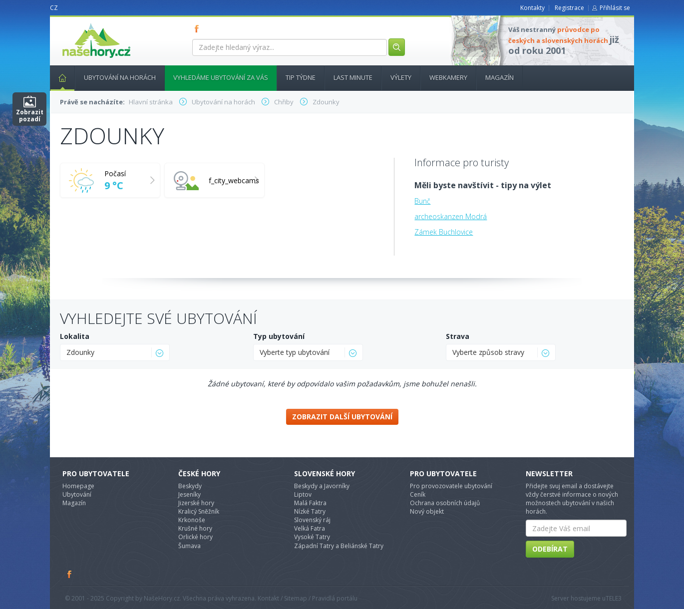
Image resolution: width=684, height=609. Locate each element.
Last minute (353, 77)
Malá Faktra (310, 503)
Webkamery (448, 77)
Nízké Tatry (310, 511)
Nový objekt (427, 511)
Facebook (69, 574)
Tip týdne (301, 77)
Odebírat (550, 549)
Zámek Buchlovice (443, 232)
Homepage (78, 486)
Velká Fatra (309, 528)
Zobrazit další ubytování (342, 416)
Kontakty (532, 7)
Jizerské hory (196, 503)
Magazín (499, 77)
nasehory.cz (78, 23)
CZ (54, 7)
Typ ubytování (279, 336)
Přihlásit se (615, 7)
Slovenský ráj (312, 520)
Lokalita (74, 336)
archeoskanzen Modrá (450, 216)
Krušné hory (195, 528)
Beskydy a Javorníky (321, 486)
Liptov (303, 494)
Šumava (189, 546)
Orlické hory (195, 537)
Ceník (417, 494)
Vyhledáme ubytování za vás (220, 77)
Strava (457, 336)
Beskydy (190, 486)
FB (199, 28)
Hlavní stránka (58, 77)
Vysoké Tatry (312, 537)
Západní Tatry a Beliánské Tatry (338, 546)
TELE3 (614, 598)
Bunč (422, 201)
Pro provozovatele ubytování (451, 486)
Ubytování (76, 494)
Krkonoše (191, 520)
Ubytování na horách (120, 77)
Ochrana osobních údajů (445, 503)
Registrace (569, 7)
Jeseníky (189, 494)
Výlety (400, 77)
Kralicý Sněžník (198, 511)
